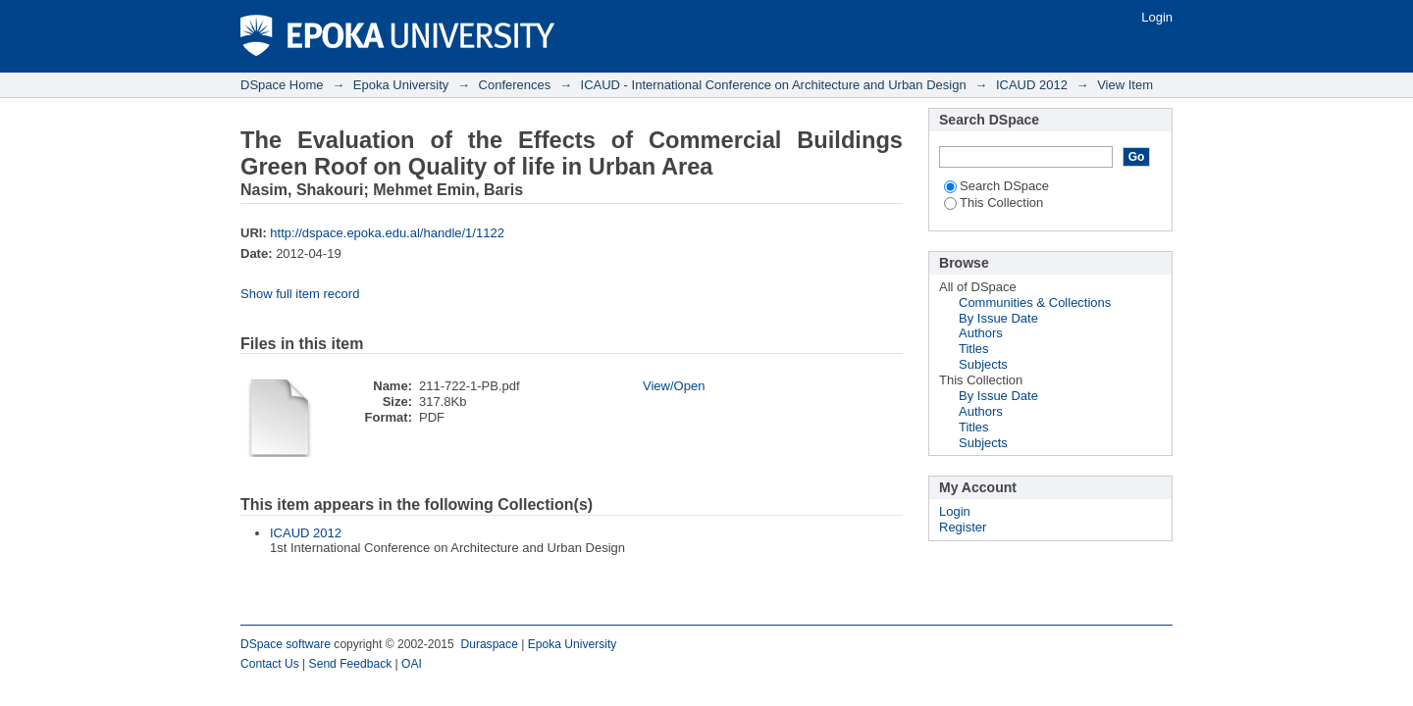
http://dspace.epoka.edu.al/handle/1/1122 (387, 233)
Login (1157, 17)
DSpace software (285, 644)
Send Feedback (350, 664)
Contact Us (269, 664)
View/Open (674, 385)
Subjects (983, 364)
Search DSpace (996, 185)
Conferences (515, 84)
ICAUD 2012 (1032, 84)
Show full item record (299, 293)
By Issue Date (998, 318)
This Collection (993, 202)
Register (962, 527)
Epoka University (401, 84)
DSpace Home (282, 84)
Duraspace (488, 644)
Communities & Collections (1035, 302)
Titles (974, 348)
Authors (981, 333)
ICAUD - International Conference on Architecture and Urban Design (774, 84)
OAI (411, 664)
